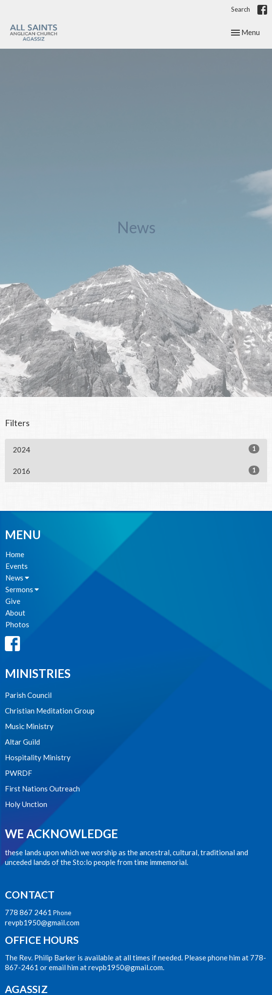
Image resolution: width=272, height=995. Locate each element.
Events (16, 566)
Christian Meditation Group (50, 710)
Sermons (22, 589)
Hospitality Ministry (38, 757)
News (17, 577)
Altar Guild (22, 741)
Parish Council (28, 695)
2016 (136, 470)
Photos (17, 624)
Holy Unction (26, 804)
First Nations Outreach (42, 788)
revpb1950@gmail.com (42, 922)
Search (240, 9)
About (15, 612)
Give (12, 601)
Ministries (38, 673)
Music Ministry (29, 726)
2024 (136, 449)
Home (14, 554)
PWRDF (18, 773)
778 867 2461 (28, 912)
